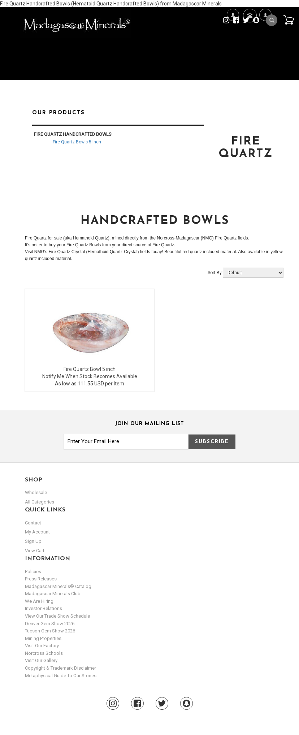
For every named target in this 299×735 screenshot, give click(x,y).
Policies (33, 571)
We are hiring (39, 601)
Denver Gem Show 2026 (49, 623)
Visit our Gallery (41, 660)
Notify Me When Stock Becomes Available (89, 376)
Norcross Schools (44, 653)
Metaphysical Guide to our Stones (60, 675)
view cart (34, 550)
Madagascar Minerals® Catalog (58, 586)
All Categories (39, 502)
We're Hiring (233, 38)
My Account (265, 38)
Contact (249, 24)
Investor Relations (43, 608)
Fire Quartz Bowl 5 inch (90, 369)
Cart (288, 19)
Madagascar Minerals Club (53, 593)
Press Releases (41, 578)
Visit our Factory (42, 645)
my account (37, 532)
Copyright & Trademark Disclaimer (60, 668)
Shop (80, 27)
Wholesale (36, 492)
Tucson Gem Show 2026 (50, 631)
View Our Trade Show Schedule (57, 616)
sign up (33, 541)
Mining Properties (43, 638)
